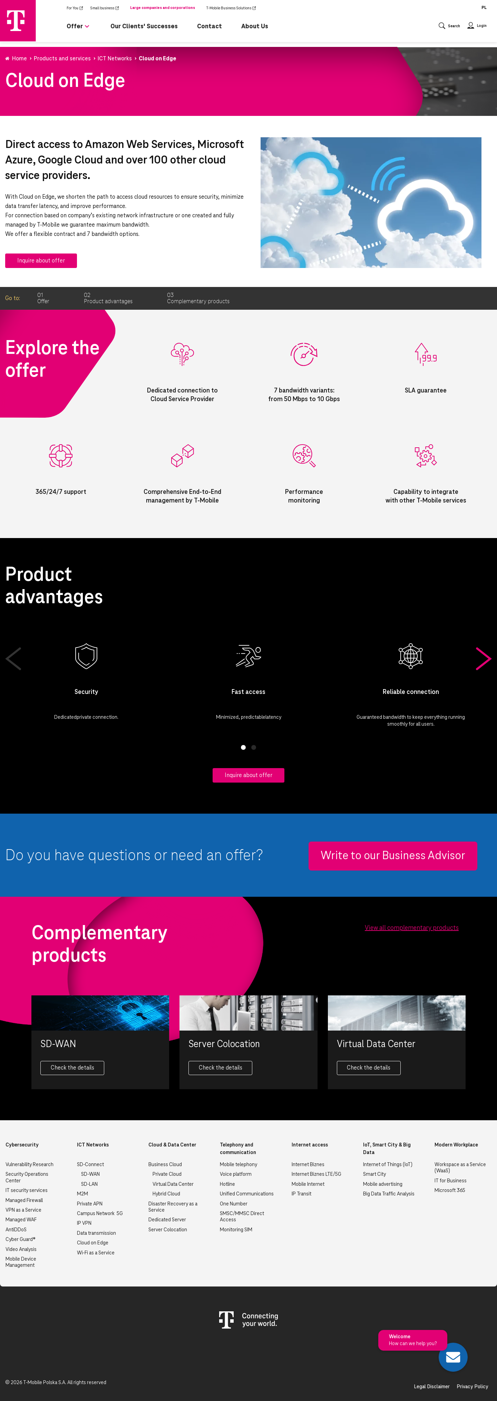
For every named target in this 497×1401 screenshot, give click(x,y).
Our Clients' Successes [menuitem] (144, 26)
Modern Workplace (456, 1145)
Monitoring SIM (236, 1230)
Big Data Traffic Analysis (389, 1194)
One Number (233, 1204)
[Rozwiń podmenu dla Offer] (87, 29)
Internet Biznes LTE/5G (316, 1174)
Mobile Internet (308, 1184)
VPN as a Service (23, 1210)
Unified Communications (247, 1194)
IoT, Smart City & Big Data (387, 1148)
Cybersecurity (22, 1145)
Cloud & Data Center (172, 1145)
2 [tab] (253, 747)
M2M (82, 1194)
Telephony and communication (238, 1148)
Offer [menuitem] (75, 26)
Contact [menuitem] (209, 26)
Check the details (72, 1068)
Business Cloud (165, 1165)
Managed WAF (21, 1220)
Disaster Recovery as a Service (172, 1207)
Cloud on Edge (92, 1243)
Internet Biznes (308, 1165)
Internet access (310, 1145)
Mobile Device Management (21, 1262)
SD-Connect (90, 1165)
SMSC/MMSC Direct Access (242, 1217)
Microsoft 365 (450, 1190)
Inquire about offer (41, 261)
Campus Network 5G (100, 1213)
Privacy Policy (472, 1387)
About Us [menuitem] (254, 26)
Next (484, 658)
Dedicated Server (167, 1220)
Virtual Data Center (173, 1184)
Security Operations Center (27, 1177)
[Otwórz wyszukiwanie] (449, 26)
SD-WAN (90, 1174)
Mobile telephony (238, 1165)
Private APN (90, 1204)
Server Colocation (167, 1230)
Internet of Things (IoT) (387, 1165)
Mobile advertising (382, 1184)
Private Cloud (167, 1174)
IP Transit (301, 1194)
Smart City (374, 1174)
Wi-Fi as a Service (96, 1253)
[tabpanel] (86, 680)
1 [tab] (243, 747)
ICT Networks (93, 1145)
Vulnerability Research (29, 1165)
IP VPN (84, 1223)
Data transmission (96, 1233)
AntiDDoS (16, 1230)
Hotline (227, 1184)
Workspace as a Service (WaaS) (460, 1168)
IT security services (27, 1190)
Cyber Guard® (21, 1239)
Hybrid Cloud (166, 1194)
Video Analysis (21, 1249)
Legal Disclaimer (432, 1387)
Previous (13, 658)
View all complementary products (412, 928)
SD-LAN (89, 1184)
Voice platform (236, 1174)
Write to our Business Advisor (393, 856)
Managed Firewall (24, 1200)
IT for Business (451, 1181)
